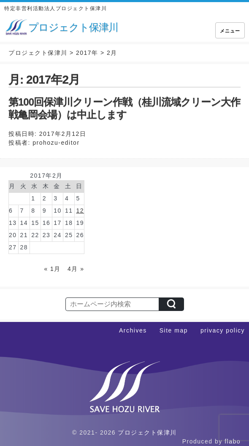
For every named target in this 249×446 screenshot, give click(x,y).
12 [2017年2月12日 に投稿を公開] (80, 210)
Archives (133, 330)
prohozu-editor (55, 142)
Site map (174, 330)
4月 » (76, 268)
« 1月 (52, 268)
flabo (233, 441)
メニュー (230, 30)
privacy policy (222, 330)
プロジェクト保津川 (147, 432)
